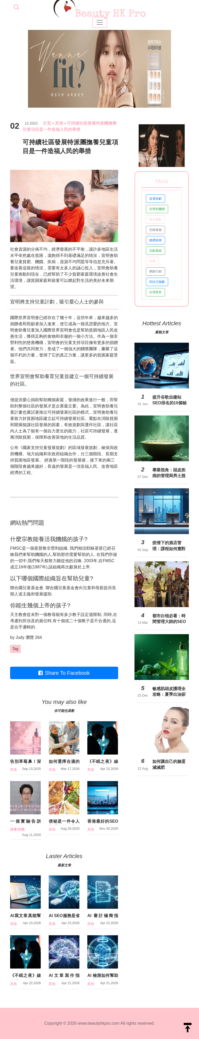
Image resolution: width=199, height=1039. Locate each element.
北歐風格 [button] (155, 250)
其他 (59, 123)
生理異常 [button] (155, 292)
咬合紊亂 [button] (155, 219)
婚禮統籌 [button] (155, 240)
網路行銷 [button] (155, 271)
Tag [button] (15, 649)
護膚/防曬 (17, 829)
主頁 (47, 123)
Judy (20, 637)
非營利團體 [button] (157, 209)
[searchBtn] (16, 7)
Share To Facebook (64, 673)
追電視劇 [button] (155, 198)
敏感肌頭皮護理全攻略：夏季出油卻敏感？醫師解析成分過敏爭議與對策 (169, 691)
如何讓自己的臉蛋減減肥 (169, 764)
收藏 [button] (152, 261)
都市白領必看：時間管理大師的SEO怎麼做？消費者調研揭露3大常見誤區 (170, 619)
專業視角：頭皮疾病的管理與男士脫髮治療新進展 (169, 473)
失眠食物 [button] (155, 230)
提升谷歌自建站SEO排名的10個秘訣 (169, 400)
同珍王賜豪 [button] (157, 282)
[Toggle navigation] (99, 22)
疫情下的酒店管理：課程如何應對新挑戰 (169, 546)
